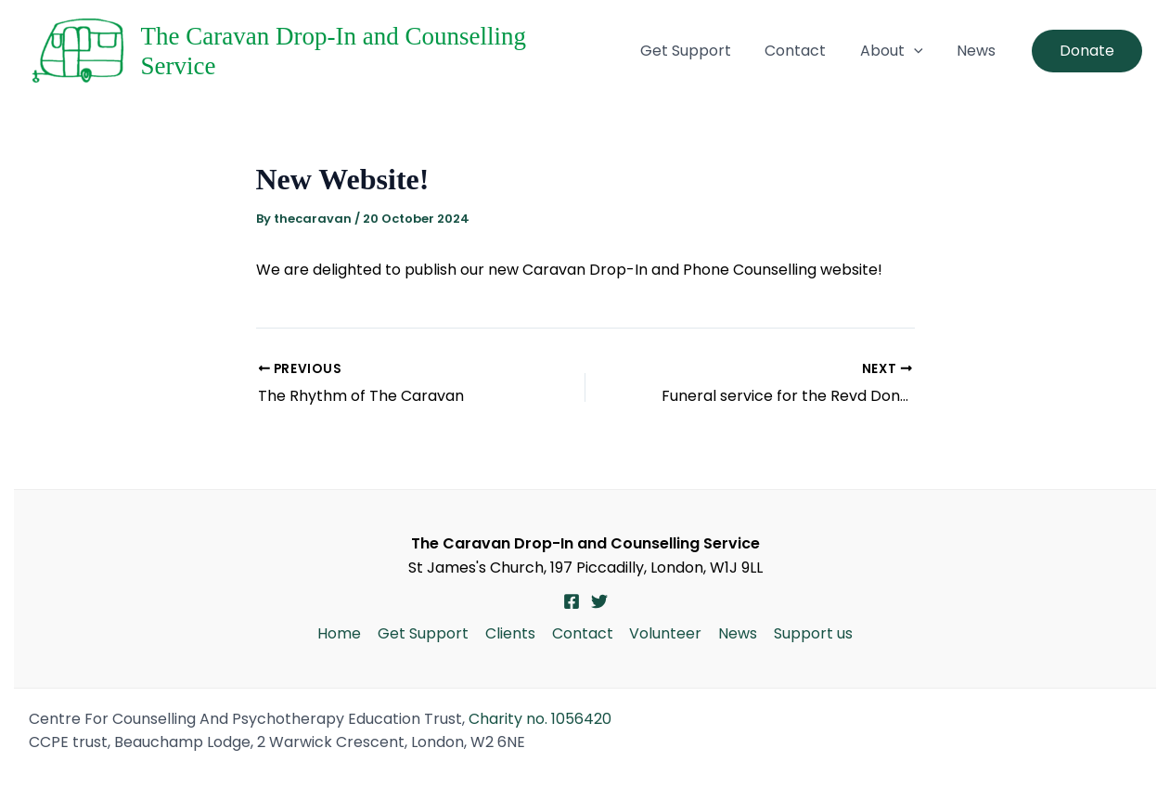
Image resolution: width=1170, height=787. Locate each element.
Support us (808, 633)
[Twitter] (599, 601)
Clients (512, 633)
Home (344, 633)
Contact (834, 50)
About (914, 51)
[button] (937, 51)
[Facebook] (571, 601)
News (984, 50)
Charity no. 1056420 (540, 718)
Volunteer (664, 633)
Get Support (739, 50)
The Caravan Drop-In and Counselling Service (374, 51)
